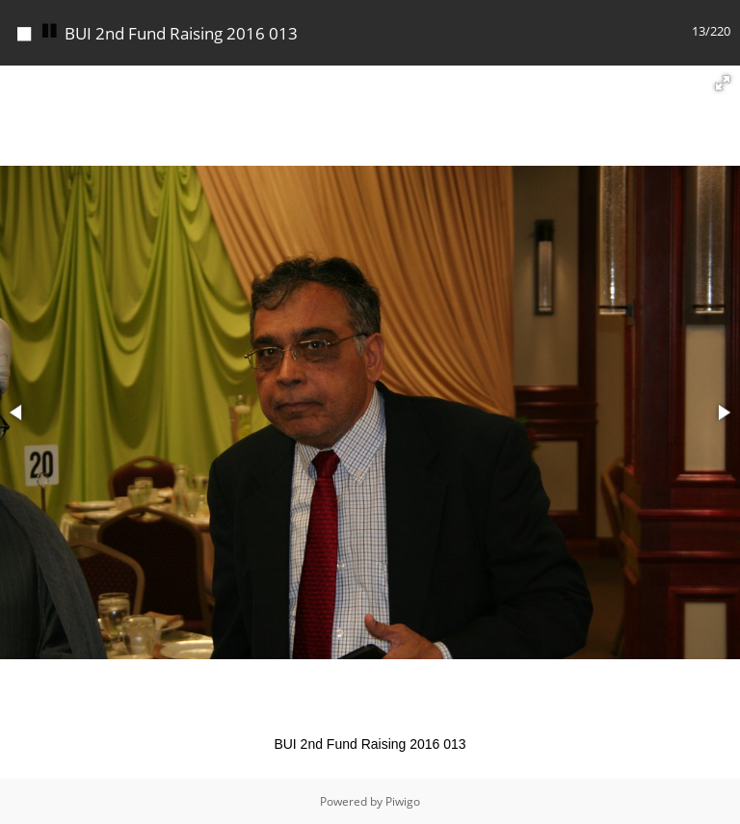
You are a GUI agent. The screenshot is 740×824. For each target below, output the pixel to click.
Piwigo (402, 801)
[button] (722, 82)
